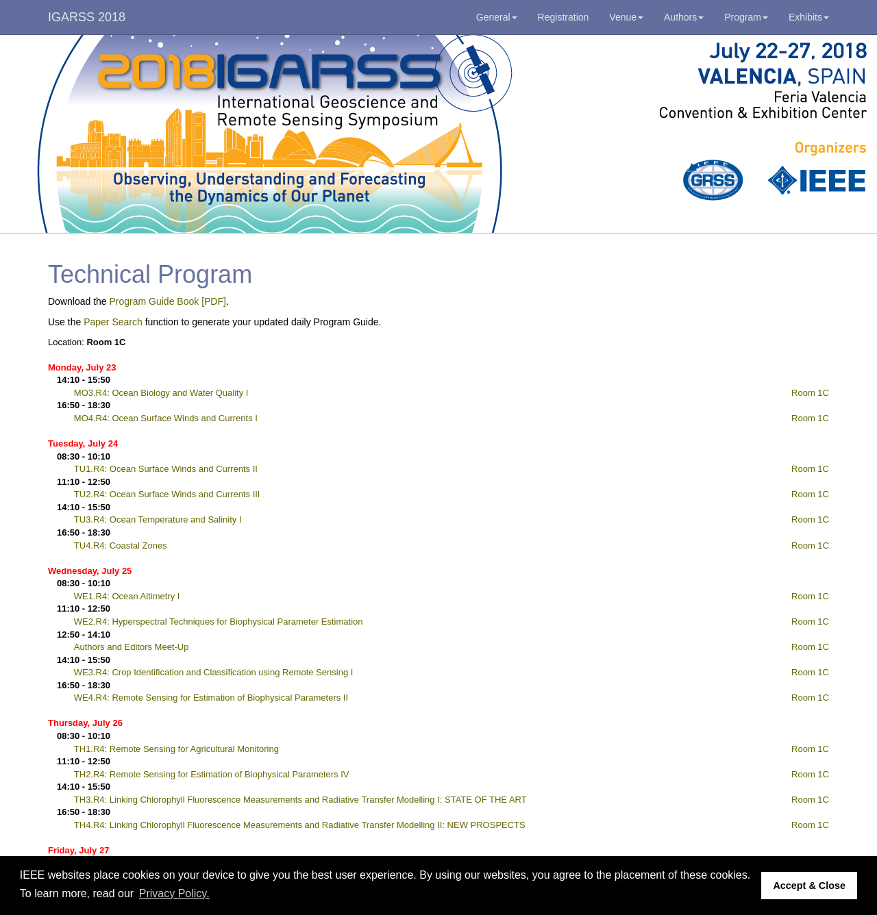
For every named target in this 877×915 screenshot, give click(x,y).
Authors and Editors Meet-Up (131, 647)
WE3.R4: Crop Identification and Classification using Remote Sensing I (214, 672)
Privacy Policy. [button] (174, 893)
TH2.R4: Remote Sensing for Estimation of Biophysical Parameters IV (211, 774)
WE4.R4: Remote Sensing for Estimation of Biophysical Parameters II (211, 697)
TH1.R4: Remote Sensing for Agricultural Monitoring (176, 749)
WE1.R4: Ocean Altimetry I (127, 596)
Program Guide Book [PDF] (168, 301)
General (496, 17)
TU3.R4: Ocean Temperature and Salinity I (158, 519)
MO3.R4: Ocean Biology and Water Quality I (161, 393)
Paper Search (113, 321)
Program (746, 17)
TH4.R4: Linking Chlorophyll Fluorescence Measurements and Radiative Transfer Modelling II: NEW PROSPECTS (300, 825)
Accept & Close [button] (809, 885)
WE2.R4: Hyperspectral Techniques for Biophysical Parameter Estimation (218, 621)
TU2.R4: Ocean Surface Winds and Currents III (167, 494)
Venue (626, 17)
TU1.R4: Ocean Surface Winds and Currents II (166, 469)
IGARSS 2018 (86, 17)
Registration (563, 17)
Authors (684, 17)
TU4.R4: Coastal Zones (120, 545)
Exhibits (809, 17)
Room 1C (810, 393)
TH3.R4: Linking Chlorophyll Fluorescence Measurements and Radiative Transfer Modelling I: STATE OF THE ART (300, 799)
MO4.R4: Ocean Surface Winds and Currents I (166, 418)
